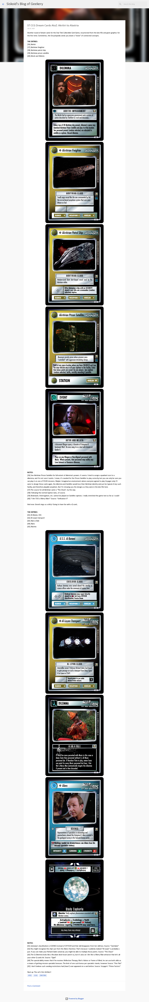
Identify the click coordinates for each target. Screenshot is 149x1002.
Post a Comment (33, 986)
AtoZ (29, 975)
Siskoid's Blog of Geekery (25, 4)
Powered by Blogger (74, 999)
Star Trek (43, 975)
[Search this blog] (135, 4)
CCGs (35, 975)
